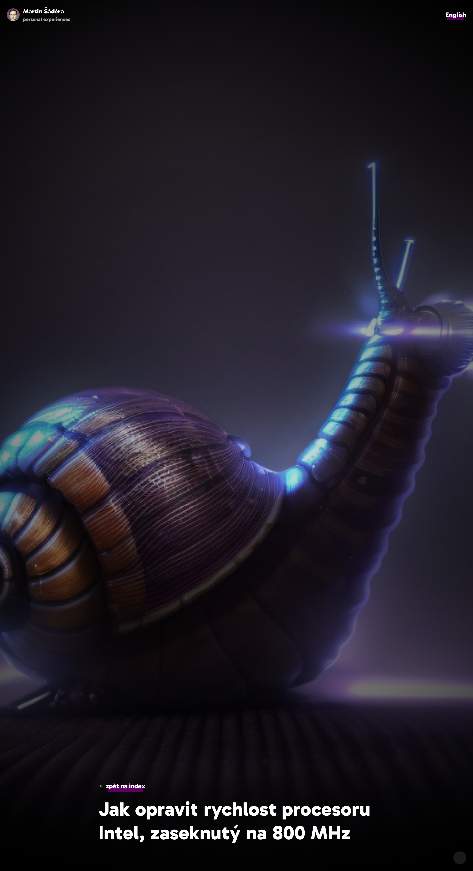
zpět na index (125, 786)
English (455, 15)
